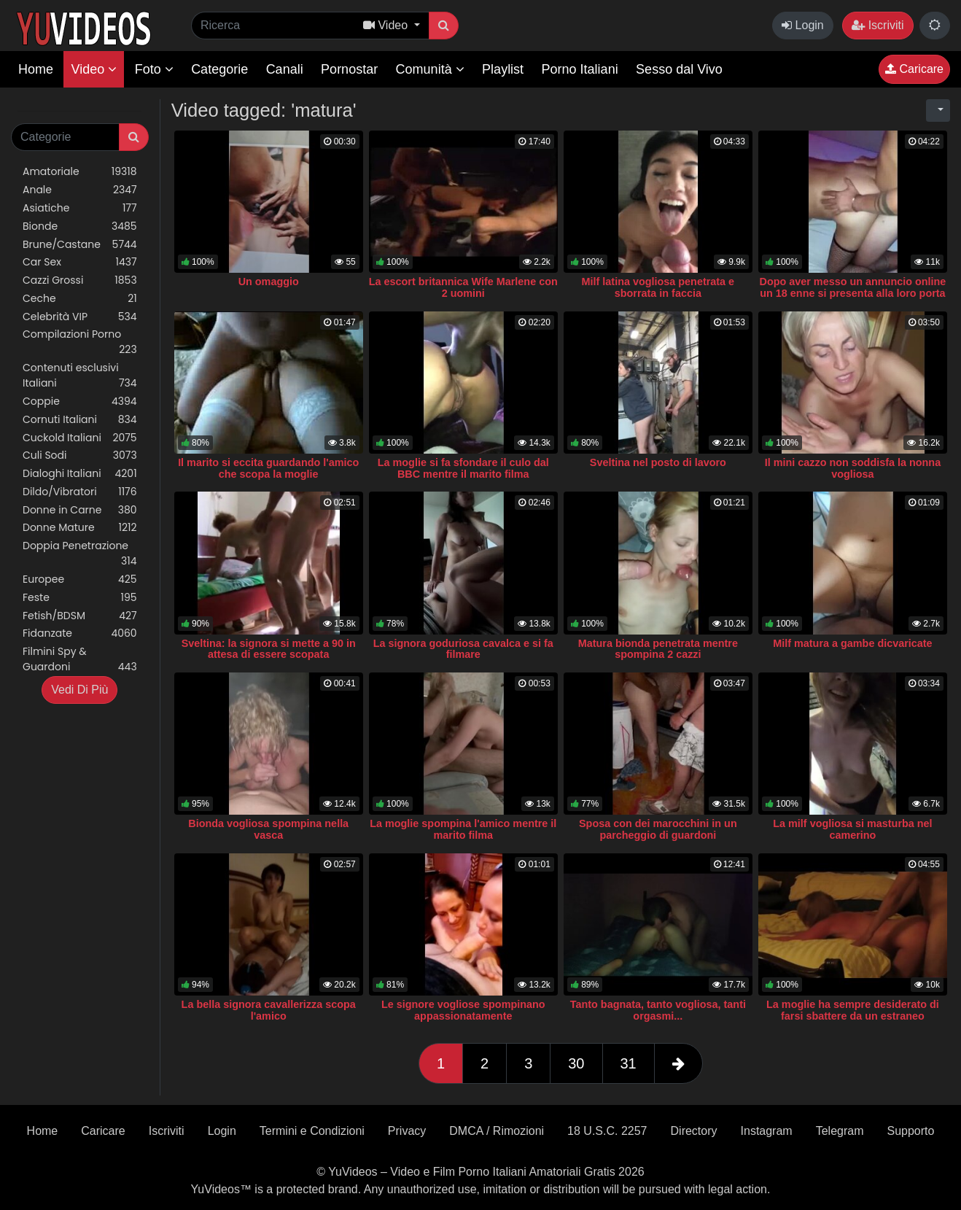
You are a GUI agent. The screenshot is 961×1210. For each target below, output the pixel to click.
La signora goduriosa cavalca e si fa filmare (463, 649)
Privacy (407, 1131)
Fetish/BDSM (80, 616)
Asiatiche (80, 208)
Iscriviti (877, 25)
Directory (694, 1131)
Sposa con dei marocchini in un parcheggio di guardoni (658, 829)
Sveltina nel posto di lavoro (658, 462)
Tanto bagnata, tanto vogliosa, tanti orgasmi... (658, 1010)
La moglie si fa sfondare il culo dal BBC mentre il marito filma (463, 468)
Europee (80, 579)
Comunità (430, 69)
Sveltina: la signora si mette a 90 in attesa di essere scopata (269, 649)
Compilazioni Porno (80, 342)
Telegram (840, 1131)
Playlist (503, 69)
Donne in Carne (80, 510)
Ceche (80, 298)
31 (628, 1063)
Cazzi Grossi (80, 280)
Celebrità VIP (80, 317)
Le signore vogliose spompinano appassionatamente (463, 1010)
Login (803, 25)
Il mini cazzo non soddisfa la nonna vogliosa (853, 468)
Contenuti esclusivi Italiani (80, 375)
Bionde (80, 226)
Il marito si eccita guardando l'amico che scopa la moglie (268, 468)
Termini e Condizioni (312, 1131)
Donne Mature (80, 527)
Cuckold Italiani (80, 438)
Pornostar (349, 69)
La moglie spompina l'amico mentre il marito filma (463, 829)
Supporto (910, 1131)
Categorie (219, 69)
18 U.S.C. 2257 (607, 1131)
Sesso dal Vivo (679, 69)
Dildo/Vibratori (80, 492)
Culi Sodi (80, 455)
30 (576, 1063)
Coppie (80, 401)
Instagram (767, 1131)
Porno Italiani (580, 69)
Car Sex (80, 262)
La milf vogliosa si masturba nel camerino (852, 829)
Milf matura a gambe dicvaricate (852, 643)
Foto (154, 69)
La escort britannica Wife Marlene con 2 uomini (463, 287)
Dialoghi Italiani (80, 473)
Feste (80, 597)
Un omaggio (268, 281)
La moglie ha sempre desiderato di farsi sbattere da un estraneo (852, 1010)
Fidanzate (80, 633)
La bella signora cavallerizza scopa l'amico (269, 1010)
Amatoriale (80, 171)
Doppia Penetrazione (80, 553)
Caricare (914, 69)
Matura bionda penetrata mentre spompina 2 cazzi (658, 649)
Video (94, 69)
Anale (80, 190)
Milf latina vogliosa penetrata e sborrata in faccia (658, 287)
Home (35, 69)
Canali (284, 69)
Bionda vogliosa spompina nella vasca (268, 829)
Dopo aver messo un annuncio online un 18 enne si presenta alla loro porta (852, 287)
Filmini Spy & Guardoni (80, 659)
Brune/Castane (80, 244)
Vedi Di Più (79, 689)
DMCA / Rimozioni (496, 1131)
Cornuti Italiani (80, 419)
